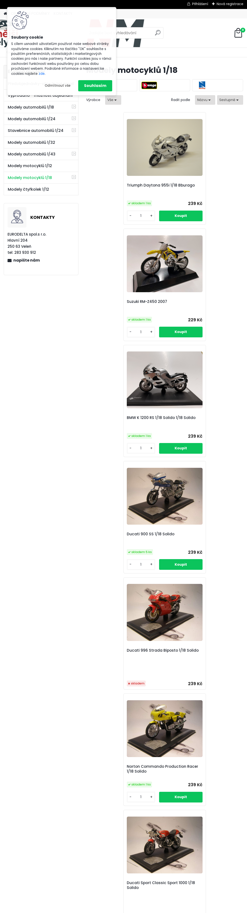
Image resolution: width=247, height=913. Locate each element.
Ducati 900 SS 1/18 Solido (109, 311)
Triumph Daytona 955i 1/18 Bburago (108, 188)
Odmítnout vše (57, 85)
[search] (158, 34)
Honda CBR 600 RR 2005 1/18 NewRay (161, 564)
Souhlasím (95, 85)
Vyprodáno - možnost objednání (40, 95)
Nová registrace (230, 3)
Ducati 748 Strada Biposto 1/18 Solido (109, 564)
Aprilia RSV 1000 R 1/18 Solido (216, 438)
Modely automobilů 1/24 (31, 119)
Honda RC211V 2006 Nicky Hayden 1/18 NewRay (214, 563)
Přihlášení (200, 3)
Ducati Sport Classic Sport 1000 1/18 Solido (112, 438)
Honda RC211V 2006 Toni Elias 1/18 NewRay (191, 688)
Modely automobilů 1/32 (31, 142)
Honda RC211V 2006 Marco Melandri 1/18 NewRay (136, 689)
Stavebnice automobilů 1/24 (35, 130)
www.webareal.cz (143, 908)
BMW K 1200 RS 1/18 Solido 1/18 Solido (213, 188)
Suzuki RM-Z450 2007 (164, 185)
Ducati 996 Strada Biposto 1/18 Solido (161, 312)
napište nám (26, 260)
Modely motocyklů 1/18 (30, 177)
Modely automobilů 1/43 (31, 154)
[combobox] (205, 100)
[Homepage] (5, 13)
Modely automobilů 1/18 (31, 107)
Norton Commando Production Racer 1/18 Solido (216, 312)
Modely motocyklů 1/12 (30, 166)
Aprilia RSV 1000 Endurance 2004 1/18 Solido (163, 437)
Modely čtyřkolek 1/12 (28, 189)
